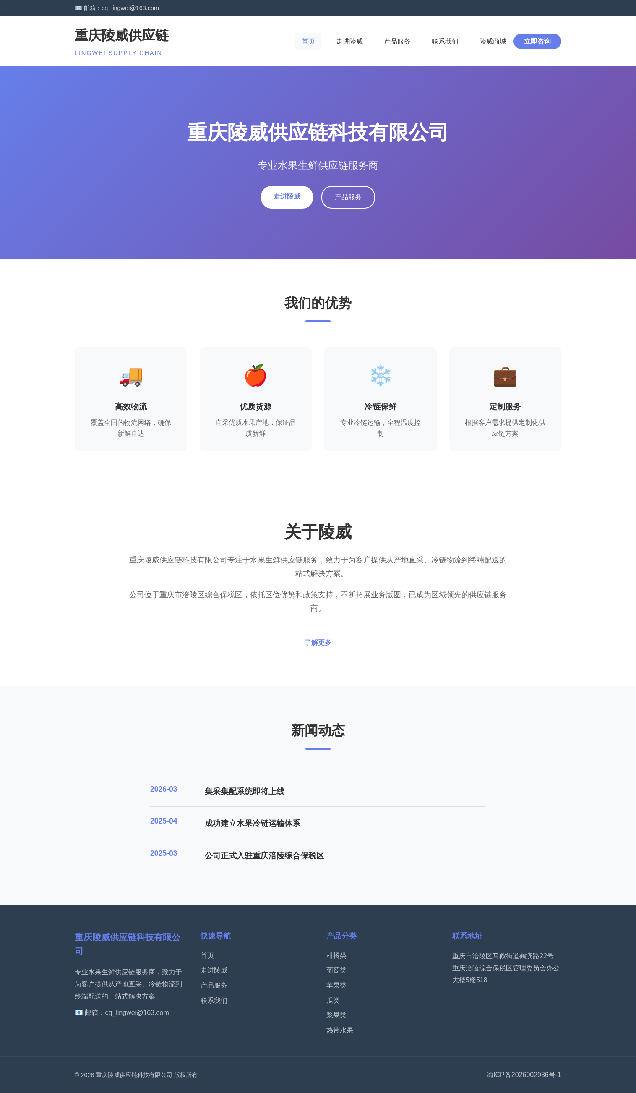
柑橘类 (336, 955)
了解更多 (318, 642)
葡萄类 (336, 970)
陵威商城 (493, 41)
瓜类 (333, 1000)
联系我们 (445, 41)
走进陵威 (349, 41)
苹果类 (336, 985)
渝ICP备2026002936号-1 (524, 1074)
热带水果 (339, 1030)
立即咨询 (537, 41)
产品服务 (397, 41)
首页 (308, 41)
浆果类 (336, 1015)
